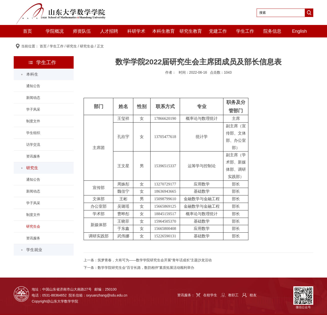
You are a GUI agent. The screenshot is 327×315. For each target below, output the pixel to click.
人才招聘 (109, 31)
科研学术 (136, 31)
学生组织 (33, 133)
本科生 (32, 74)
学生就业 (34, 250)
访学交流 (33, 145)
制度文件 (33, 121)
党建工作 (218, 31)
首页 (27, 31)
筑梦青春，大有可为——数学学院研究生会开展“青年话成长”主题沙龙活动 (155, 260)
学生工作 (245, 31)
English (299, 31)
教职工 (233, 295)
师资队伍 (82, 31)
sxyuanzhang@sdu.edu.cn (106, 295)
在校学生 (210, 295)
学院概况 (55, 31)
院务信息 (272, 31)
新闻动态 (33, 98)
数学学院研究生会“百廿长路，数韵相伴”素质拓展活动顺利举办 (146, 268)
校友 (253, 295)
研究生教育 (190, 31)
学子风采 (33, 109)
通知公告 (33, 86)
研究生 (71, 46)
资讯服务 (33, 156)
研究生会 (87, 46)
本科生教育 (163, 31)
